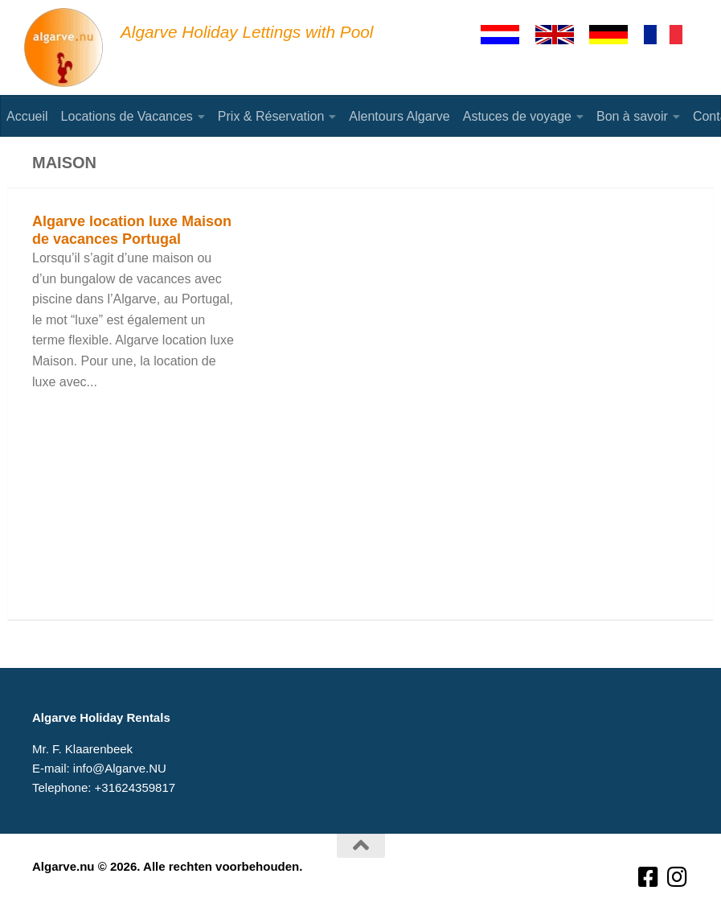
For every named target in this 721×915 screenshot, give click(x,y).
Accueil (27, 116)
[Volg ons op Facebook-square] (648, 877)
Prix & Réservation (271, 116)
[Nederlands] (507, 34)
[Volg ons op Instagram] (677, 877)
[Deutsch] (615, 34)
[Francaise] (670, 34)
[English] (562, 34)
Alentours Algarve (399, 116)
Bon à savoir (632, 116)
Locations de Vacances (127, 116)
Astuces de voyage (517, 116)
